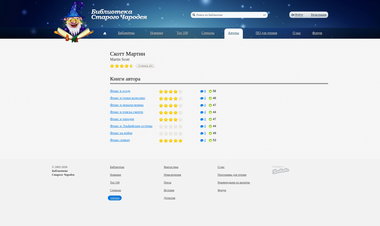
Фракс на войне (121, 133)
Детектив (169, 198)
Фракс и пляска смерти (126, 112)
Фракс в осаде (120, 91)
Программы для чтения (232, 174)
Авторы (233, 33)
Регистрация (318, 14)
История (169, 190)
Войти (299, 14)
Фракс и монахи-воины (126, 105)
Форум (317, 33)
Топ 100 (182, 33)
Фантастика (171, 167)
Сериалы (208, 33)
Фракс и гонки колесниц (127, 98)
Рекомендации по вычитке (234, 182)
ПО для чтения (266, 33)
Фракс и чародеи (122, 119)
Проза (167, 182)
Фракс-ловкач (120, 140)
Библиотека (126, 33)
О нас (297, 33)
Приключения (172, 174)
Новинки (156, 33)
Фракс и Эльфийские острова (131, 126)
